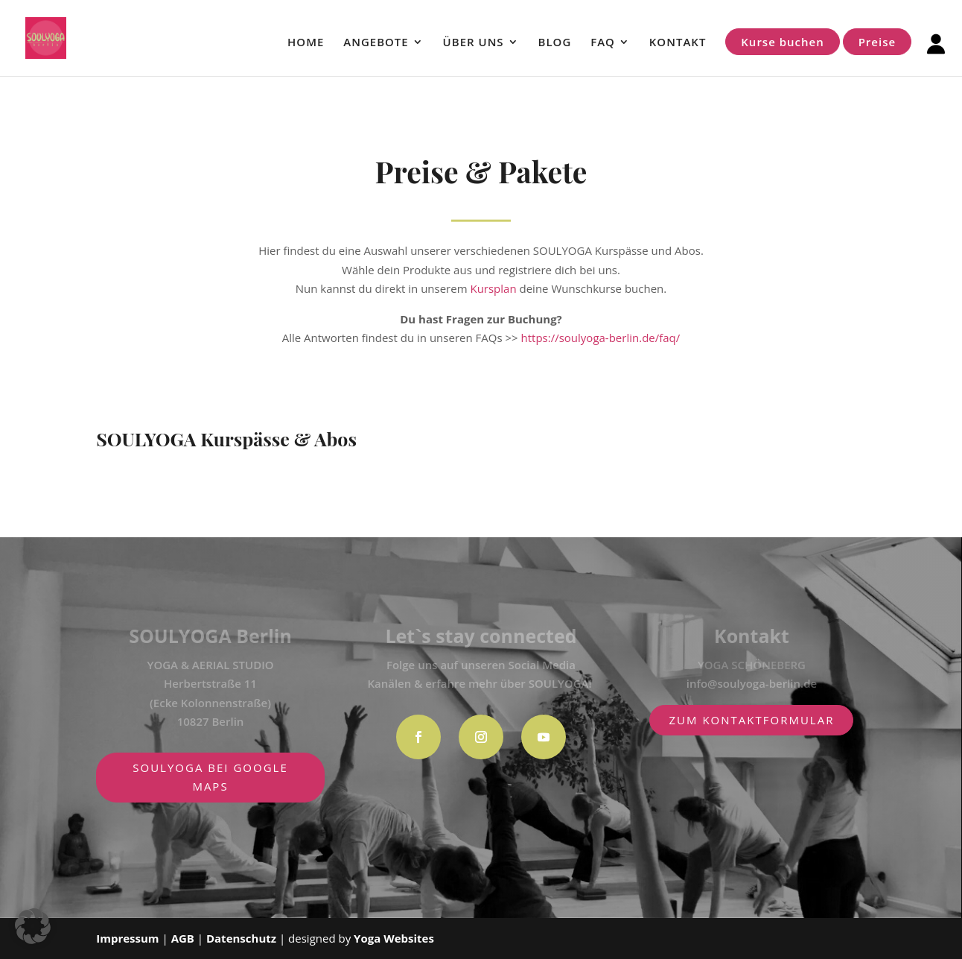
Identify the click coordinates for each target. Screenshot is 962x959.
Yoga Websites (394, 938)
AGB (184, 938)
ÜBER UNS (473, 43)
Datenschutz (241, 938)
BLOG (555, 43)
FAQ (602, 43)
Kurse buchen (782, 42)
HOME (305, 43)
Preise (877, 42)
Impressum (127, 938)
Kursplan (493, 288)
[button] (33, 926)
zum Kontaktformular (751, 719)
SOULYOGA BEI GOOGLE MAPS (210, 777)
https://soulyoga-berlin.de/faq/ (601, 337)
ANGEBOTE (375, 43)
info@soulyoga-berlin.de (752, 683)
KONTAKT (678, 43)
